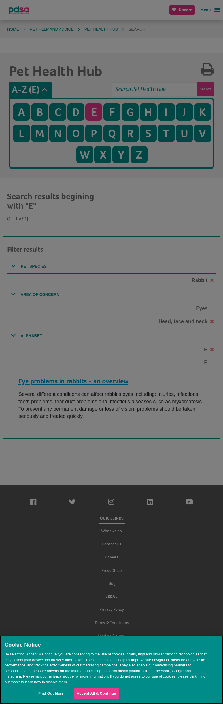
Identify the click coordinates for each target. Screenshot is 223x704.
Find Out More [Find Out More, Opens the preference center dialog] (51, 693)
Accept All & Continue (96, 693)
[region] (111, 670)
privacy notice (61, 676)
